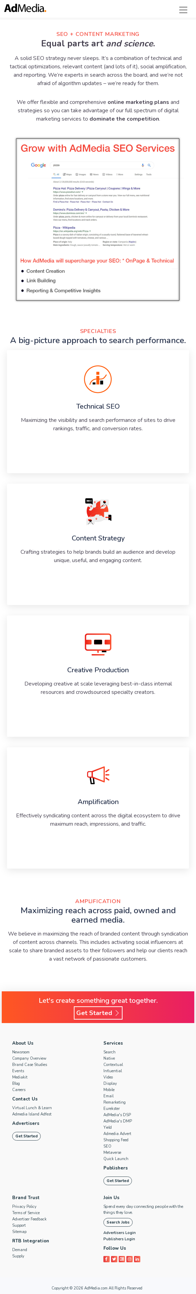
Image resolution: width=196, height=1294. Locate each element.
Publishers (115, 1168)
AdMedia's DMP (117, 1121)
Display (110, 1083)
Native (109, 1058)
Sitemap (19, 1231)
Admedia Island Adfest (32, 1114)
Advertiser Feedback (29, 1219)
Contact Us (25, 1099)
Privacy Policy (24, 1206)
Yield (107, 1127)
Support (19, 1225)
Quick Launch (115, 1158)
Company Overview (29, 1058)
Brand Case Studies (29, 1064)
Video (108, 1077)
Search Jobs (118, 1222)
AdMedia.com (96, 1288)
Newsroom (21, 1052)
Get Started (98, 1013)
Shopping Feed (115, 1140)
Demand (19, 1250)
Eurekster (111, 1108)
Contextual (113, 1064)
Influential (112, 1071)
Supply (18, 1256)
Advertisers (25, 1123)
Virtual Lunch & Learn (32, 1108)
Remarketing (114, 1102)
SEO (107, 1146)
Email (108, 1096)
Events (18, 1071)
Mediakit (20, 1077)
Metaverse (112, 1152)
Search (109, 1052)
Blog (16, 1083)
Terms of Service (26, 1213)
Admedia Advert (117, 1133)
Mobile (109, 1089)
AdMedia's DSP (117, 1115)
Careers (18, 1089)
